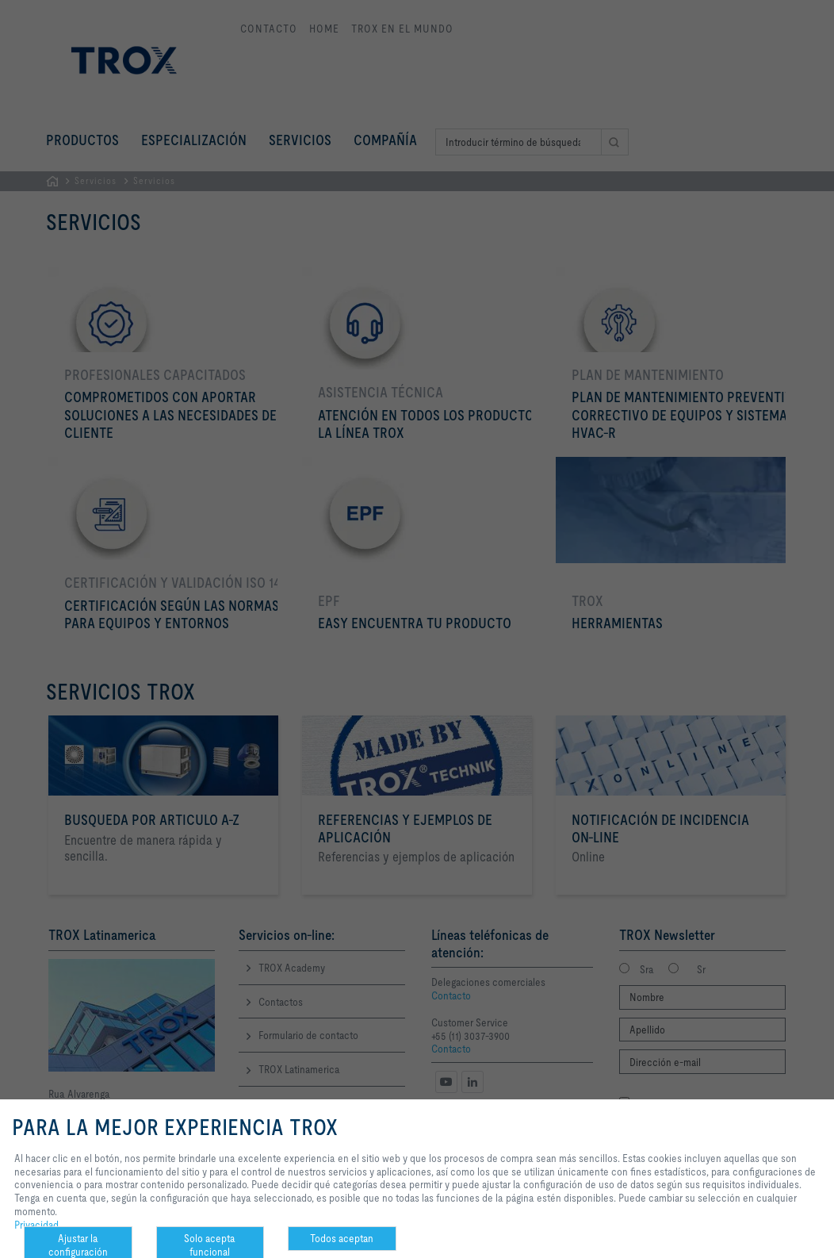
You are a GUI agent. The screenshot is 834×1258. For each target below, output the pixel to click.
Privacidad (36, 1224)
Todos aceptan (341, 1238)
